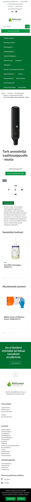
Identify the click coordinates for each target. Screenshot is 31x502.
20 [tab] (25, 335)
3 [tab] (9, 278)
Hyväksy (21, 498)
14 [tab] (10, 335)
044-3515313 (19, 6)
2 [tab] (7, 278)
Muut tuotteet (20, 78)
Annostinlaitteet (9, 74)
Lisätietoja (10, 498)
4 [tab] (12, 278)
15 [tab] (13, 335)
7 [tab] (19, 278)
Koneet (20, 74)
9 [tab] (24, 278)
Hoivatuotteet (8, 60)
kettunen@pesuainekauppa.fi (16, 4)
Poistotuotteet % (9, 83)
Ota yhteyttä (15, 363)
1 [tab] (4, 278)
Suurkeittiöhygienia (10, 56)
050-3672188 (24, 1)
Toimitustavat (5, 469)
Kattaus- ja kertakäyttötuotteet (14, 69)
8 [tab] (22, 278)
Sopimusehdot (5, 465)
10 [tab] (27, 278)
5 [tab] (14, 278)
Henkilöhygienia (9, 51)
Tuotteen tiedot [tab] (8, 203)
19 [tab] (23, 335)
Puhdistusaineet (9, 38)
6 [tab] (17, 278)
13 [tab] (8, 335)
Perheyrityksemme (10, 87)
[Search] (13, 26)
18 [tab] (20, 335)
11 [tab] (28, 332)
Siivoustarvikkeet (9, 42)
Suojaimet (18, 60)
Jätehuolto (7, 65)
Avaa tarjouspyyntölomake (15, 173)
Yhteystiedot (22, 87)
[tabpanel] (15, 255)
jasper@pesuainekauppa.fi (16, 9)
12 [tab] (5, 335)
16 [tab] (15, 335)
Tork (4, 180)
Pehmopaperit (8, 47)
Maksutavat (4, 467)
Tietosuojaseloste (6, 463)
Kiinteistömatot (9, 78)
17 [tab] (18, 335)
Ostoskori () (14, 31)
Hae (28, 26)
